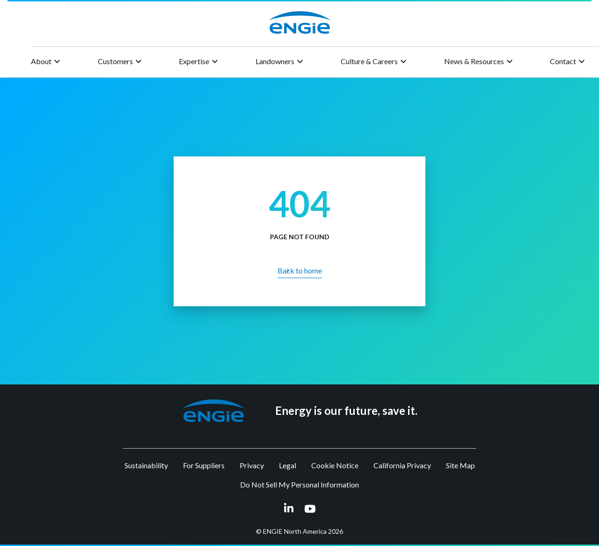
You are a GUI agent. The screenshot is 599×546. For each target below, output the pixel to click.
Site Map (460, 465)
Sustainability (146, 465)
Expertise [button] (199, 61)
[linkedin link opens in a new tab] (288, 508)
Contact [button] (568, 61)
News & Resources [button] (479, 61)
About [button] (47, 61)
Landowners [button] (281, 61)
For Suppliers (204, 465)
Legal (287, 465)
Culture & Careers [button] (375, 61)
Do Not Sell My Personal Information (299, 484)
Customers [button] (121, 61)
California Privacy (402, 465)
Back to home (300, 270)
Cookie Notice (334, 465)
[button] (213, 410)
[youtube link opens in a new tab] (310, 508)
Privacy (252, 465)
